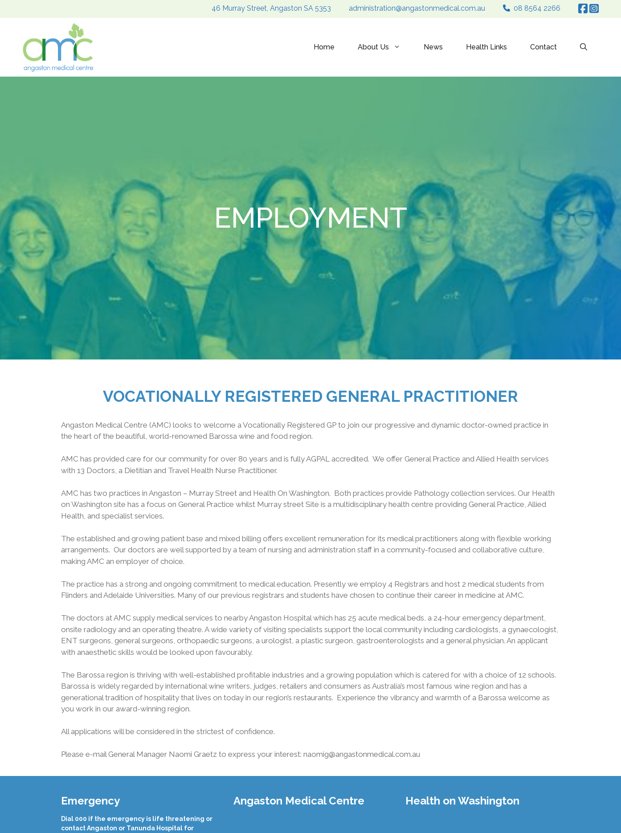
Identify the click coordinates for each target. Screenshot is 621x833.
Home (324, 47)
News (433, 47)
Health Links (486, 47)
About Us (385, 47)
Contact (543, 47)
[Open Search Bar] (583, 47)
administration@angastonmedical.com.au (417, 8)
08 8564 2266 (537, 8)
